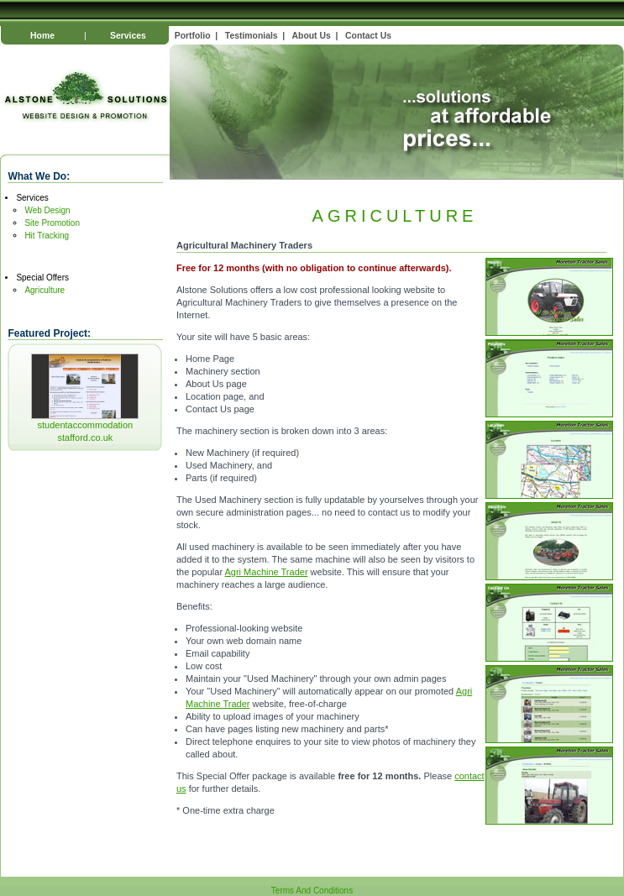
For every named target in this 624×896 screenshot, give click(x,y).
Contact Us (368, 35)
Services (128, 35)
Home (42, 35)
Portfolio (193, 35)
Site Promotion (52, 223)
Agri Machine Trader (266, 572)
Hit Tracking (46, 235)
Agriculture (44, 290)
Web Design (47, 210)
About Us (311, 35)
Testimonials (251, 35)
